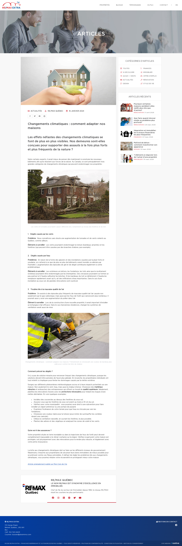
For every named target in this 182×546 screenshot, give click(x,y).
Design (124, 83)
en (177, 5)
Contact (164, 5)
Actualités (35, 111)
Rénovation (147, 80)
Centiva (175, 543)
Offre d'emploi (149, 76)
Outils (150, 5)
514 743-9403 (14, 532)
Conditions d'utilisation (113, 543)
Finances (146, 68)
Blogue (119, 5)
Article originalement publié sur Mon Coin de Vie (47, 464)
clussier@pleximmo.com (21, 534)
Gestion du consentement (133, 543)
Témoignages (135, 5)
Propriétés (105, 5)
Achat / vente (128, 76)
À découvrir (127, 72)
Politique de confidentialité (92, 543)
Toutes (124, 68)
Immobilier (146, 72)
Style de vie (147, 83)
